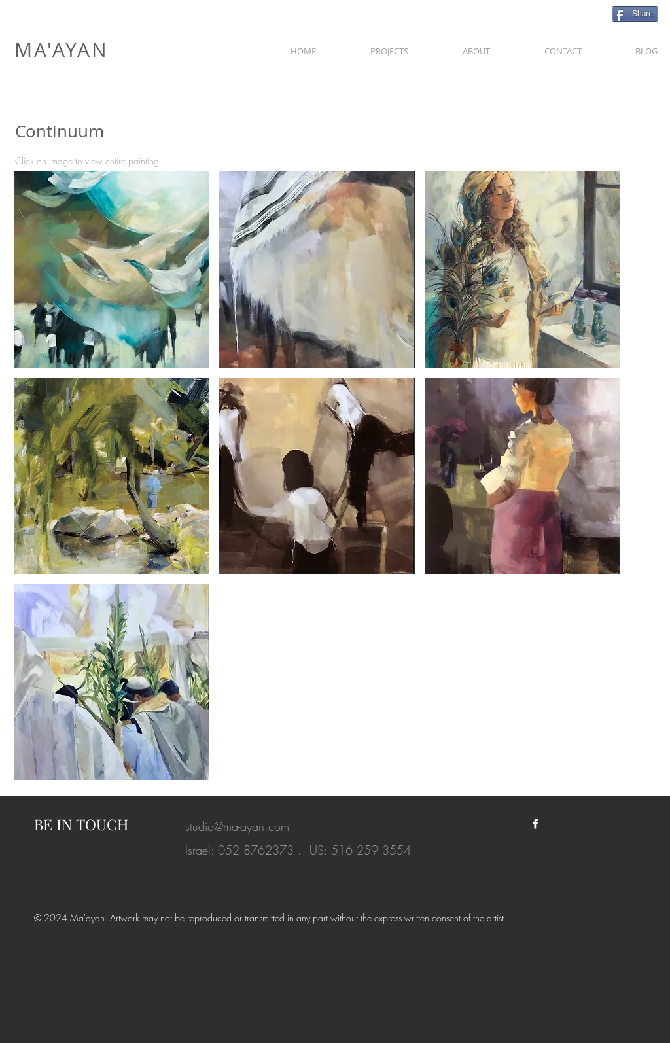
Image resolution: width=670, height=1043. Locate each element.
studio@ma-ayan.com (237, 826)
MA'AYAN (61, 50)
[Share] (635, 14)
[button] (389, 45)
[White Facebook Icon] (535, 823)
